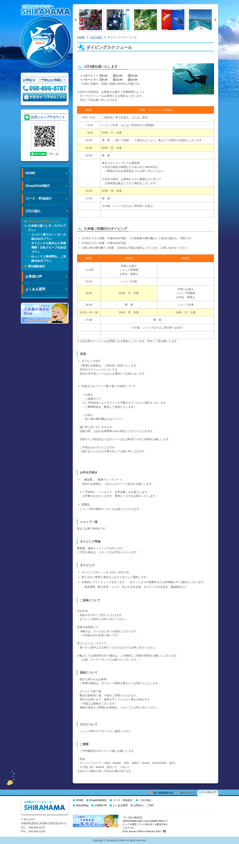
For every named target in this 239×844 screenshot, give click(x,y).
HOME (81, 37)
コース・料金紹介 (123, 800)
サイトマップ (187, 792)
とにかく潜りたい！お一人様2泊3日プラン (48, 236)
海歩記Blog (82, 805)
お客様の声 (100, 805)
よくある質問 (120, 805)
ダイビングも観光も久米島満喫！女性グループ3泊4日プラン (49, 247)
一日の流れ (145, 800)
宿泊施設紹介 (37, 266)
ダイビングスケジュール (44, 221)
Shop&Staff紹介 (98, 800)
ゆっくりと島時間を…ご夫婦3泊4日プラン (48, 258)
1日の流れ (96, 37)
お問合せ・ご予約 (144, 805)
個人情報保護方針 (163, 792)
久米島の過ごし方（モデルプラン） (47, 228)
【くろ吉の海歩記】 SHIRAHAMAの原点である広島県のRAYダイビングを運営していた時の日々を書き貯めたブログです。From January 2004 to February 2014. (145, 824)
